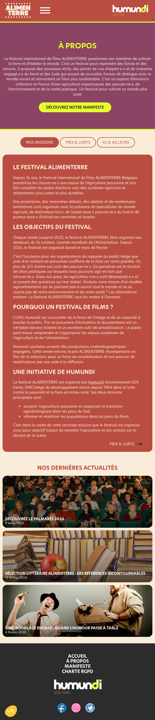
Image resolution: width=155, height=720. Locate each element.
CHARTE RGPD (77, 671)
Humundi (96, 382)
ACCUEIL (77, 656)
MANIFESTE (78, 666)
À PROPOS (77, 661)
